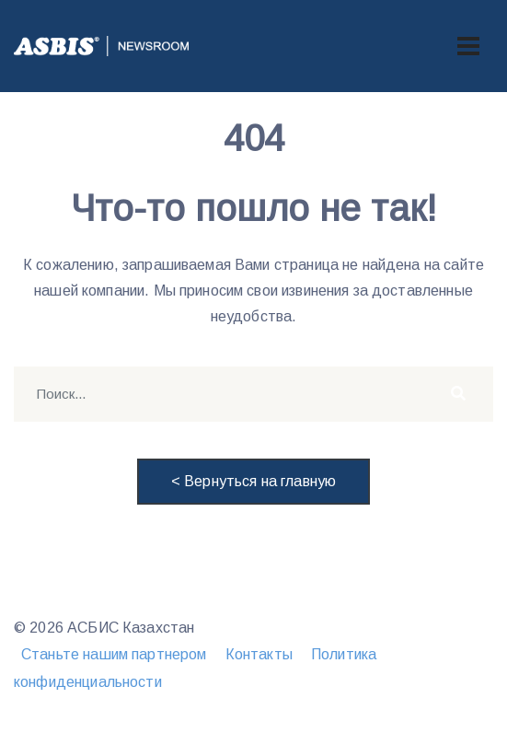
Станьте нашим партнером (113, 654)
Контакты (259, 654)
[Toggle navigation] (468, 46)
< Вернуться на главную (253, 481)
